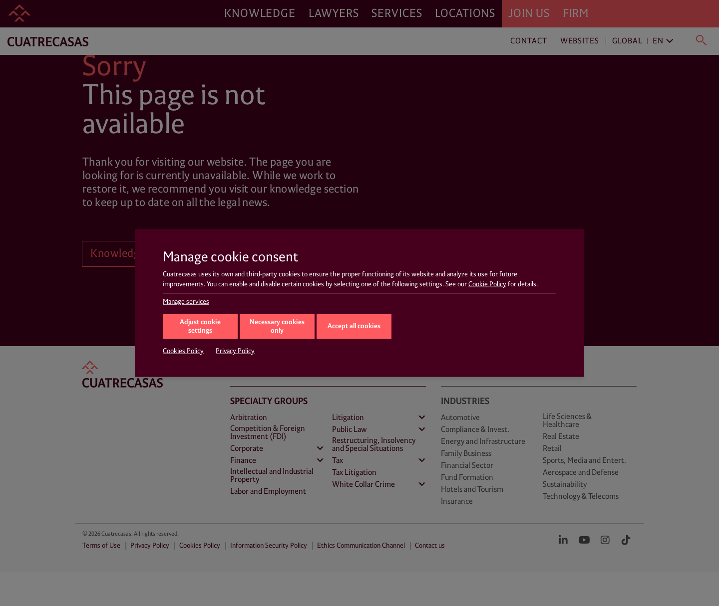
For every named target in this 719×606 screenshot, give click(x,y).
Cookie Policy (487, 284)
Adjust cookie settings (200, 326)
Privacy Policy (235, 351)
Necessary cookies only (277, 326)
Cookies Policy (183, 351)
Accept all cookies (354, 326)
